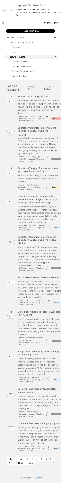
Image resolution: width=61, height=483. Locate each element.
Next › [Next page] (21, 463)
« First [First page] (11, 459)
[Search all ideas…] (19, 22)
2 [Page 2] (32, 459)
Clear (54, 37)
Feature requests (28, 118)
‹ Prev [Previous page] (20, 459)
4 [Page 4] (41, 459)
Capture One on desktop (31, 119)
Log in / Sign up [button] (51, 22)
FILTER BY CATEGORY (15, 37)
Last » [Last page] (30, 463)
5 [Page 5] (46, 459)
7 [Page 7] (9, 463)
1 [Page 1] (27, 459)
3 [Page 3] (36, 459)
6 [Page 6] (51, 459)
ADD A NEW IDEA (30, 31)
